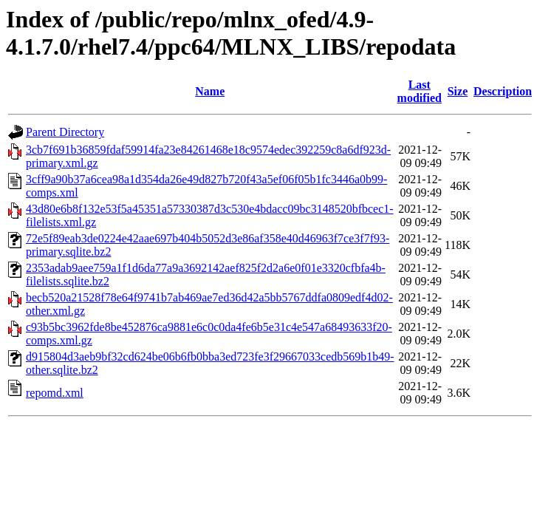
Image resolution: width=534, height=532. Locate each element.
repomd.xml (54, 392)
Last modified (419, 91)
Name (210, 91)
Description (502, 91)
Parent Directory (65, 132)
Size (458, 91)
